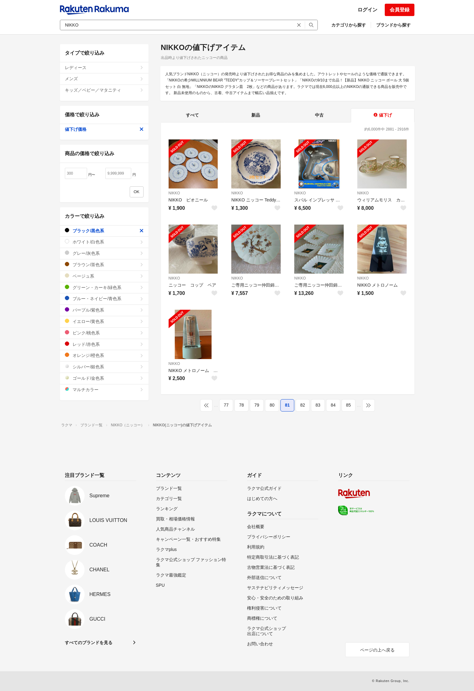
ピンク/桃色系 (104, 332)
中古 (319, 115)
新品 (255, 115)
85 (348, 405)
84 (333, 405)
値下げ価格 (104, 129)
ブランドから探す (393, 25)
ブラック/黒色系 (104, 230)
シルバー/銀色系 (104, 366)
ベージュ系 (104, 276)
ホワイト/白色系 (104, 241)
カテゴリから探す (348, 25)
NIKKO (174, 193)
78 (241, 405)
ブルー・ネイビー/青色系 (104, 298)
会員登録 (399, 9)
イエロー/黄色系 (104, 321)
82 (302, 405)
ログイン (367, 9)
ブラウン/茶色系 (104, 264)
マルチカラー (104, 389)
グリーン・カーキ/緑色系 (104, 287)
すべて (192, 115)
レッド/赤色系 (104, 344)
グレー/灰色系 (104, 253)
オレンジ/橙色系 (104, 355)
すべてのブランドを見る (88, 642)
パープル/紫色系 (104, 309)
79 (256, 405)
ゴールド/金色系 (104, 378)
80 (272, 405)
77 (226, 405)
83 (318, 405)
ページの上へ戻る (377, 650)
